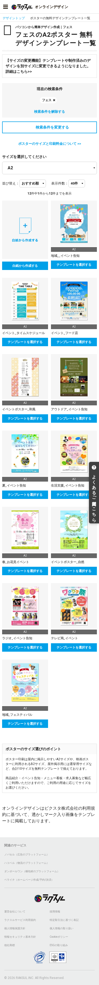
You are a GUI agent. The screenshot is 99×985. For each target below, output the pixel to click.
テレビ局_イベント (64, 638)
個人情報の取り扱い (61, 928)
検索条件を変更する (49, 127)
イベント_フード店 (64, 333)
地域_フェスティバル (17, 715)
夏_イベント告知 (14, 485)
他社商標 (9, 945)
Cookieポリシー (59, 936)
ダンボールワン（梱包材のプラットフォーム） (32, 871)
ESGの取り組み (59, 945)
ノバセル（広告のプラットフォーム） (26, 854)
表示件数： (59, 183)
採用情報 (55, 911)
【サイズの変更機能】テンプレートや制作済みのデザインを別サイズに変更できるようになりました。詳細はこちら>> (48, 66)
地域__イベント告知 (65, 256)
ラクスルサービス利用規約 (20, 919)
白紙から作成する (25, 266)
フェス (46, 100)
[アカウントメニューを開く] (93, 6)
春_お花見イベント (15, 562)
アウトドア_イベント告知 (69, 409)
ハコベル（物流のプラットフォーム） (26, 862)
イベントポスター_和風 (18, 409)
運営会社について (14, 911)
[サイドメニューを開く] (5, 6)
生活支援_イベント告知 (67, 485)
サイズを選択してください (24, 157)
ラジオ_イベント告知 (17, 638)
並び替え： (10, 183)
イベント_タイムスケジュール (23, 333)
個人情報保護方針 (14, 928)
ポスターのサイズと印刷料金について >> (49, 144)
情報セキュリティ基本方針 (20, 936)
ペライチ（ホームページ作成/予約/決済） (29, 879)
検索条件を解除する (49, 112)
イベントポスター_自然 (67, 562)
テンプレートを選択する (73, 265)
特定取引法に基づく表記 (64, 919)
